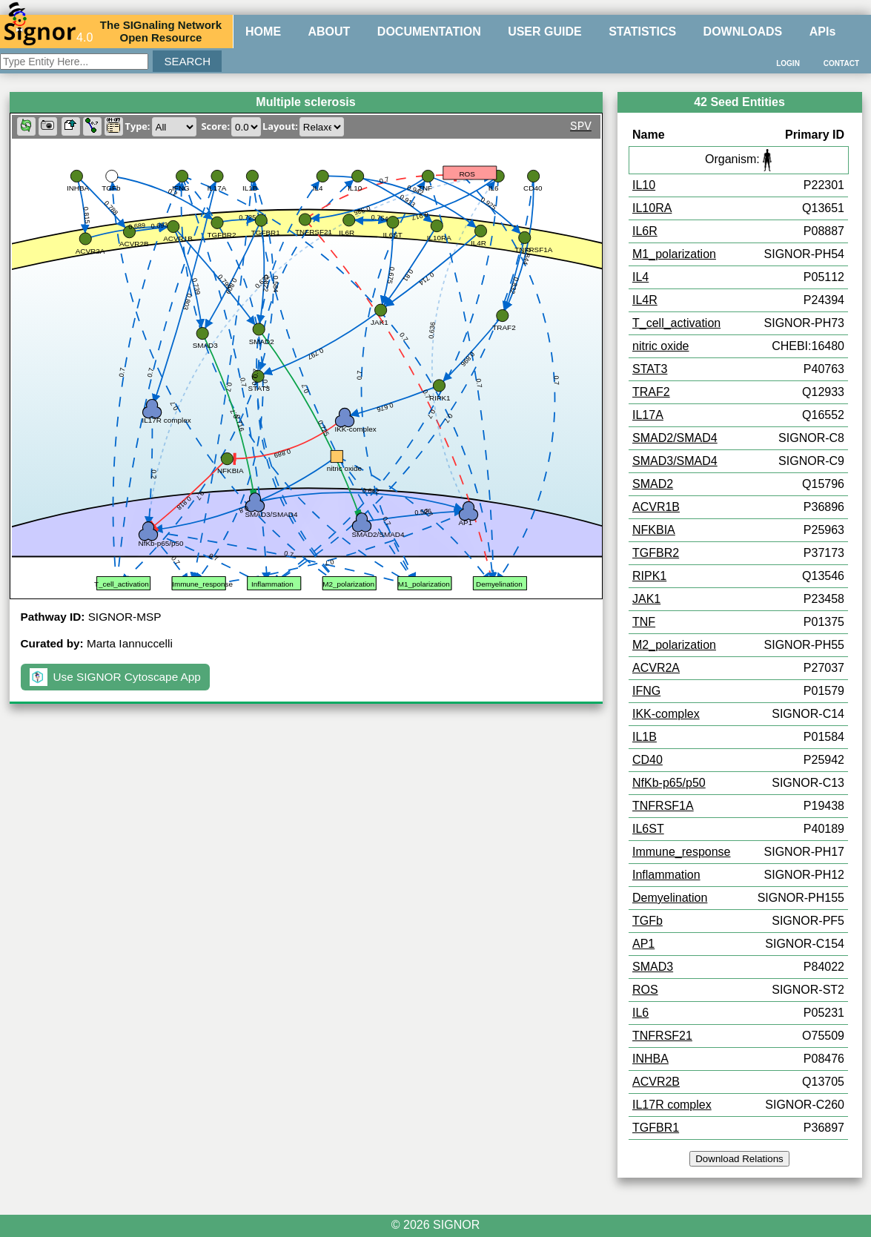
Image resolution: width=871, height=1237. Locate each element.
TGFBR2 (655, 553)
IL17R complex (672, 1104)
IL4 (640, 277)
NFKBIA (653, 530)
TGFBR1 (655, 1127)
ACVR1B (656, 507)
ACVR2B (656, 1081)
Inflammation (666, 874)
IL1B (644, 736)
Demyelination (669, 897)
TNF (643, 622)
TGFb (647, 920)
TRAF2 (651, 392)
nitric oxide (660, 346)
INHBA (650, 1058)
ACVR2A (656, 668)
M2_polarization (674, 645)
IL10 (643, 185)
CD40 (647, 759)
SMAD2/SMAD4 (675, 438)
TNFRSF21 (662, 1035)
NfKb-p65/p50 (669, 782)
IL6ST (648, 828)
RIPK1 (649, 576)
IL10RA (652, 208)
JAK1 (646, 599)
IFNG (646, 691)
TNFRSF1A (663, 805)
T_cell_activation (676, 323)
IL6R (645, 231)
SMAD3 (652, 966)
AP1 (643, 943)
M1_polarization (674, 254)
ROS (645, 989)
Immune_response (681, 851)
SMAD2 (652, 484)
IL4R (645, 300)
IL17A (647, 415)
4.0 (48, 31)
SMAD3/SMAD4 (675, 461)
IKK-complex (666, 713)
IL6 (640, 1012)
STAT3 (649, 369)
